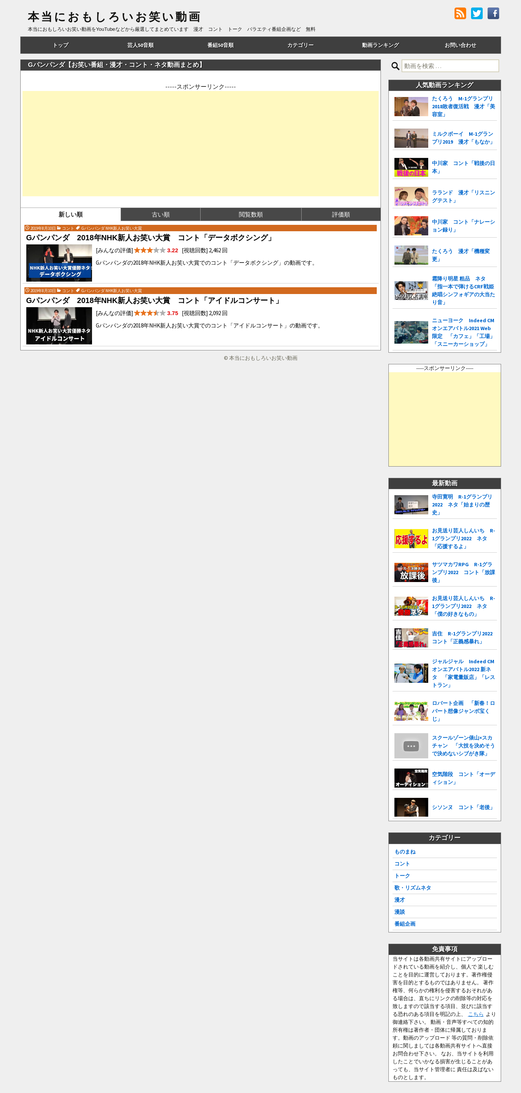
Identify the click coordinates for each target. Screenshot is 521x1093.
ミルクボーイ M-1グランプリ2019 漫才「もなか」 (463, 137)
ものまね (404, 851)
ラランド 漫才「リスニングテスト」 (463, 196)
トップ (60, 45)
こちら (476, 1014)
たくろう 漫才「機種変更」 (461, 255)
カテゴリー (300, 45)
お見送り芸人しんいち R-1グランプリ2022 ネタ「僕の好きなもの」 (463, 606)
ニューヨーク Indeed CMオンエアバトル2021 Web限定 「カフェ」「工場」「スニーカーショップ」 (463, 332)
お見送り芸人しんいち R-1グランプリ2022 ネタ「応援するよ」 (463, 538)
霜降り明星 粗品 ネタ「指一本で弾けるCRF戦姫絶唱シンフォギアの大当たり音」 (463, 290)
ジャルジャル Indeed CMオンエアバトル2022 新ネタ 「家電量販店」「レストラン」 (463, 673)
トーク (402, 875)
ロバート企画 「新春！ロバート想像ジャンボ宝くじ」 (463, 711)
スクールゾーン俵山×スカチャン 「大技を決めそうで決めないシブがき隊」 (463, 745)
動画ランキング (380, 45)
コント (402, 863)
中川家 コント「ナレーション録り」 (463, 225)
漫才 (399, 899)
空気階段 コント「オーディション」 (463, 778)
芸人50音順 (140, 45)
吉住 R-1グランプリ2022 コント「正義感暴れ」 (464, 637)
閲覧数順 (251, 214)
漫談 (399, 911)
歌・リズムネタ (412, 887)
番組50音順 (220, 45)
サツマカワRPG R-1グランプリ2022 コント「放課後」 (463, 572)
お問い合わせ (460, 45)
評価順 (341, 214)
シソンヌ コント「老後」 (463, 807)
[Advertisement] (201, 143)
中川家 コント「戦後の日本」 (463, 167)
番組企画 (404, 923)
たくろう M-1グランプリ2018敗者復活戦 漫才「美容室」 (463, 106)
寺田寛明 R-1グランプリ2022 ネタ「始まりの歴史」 (462, 504)
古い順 (161, 214)
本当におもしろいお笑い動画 (115, 17)
